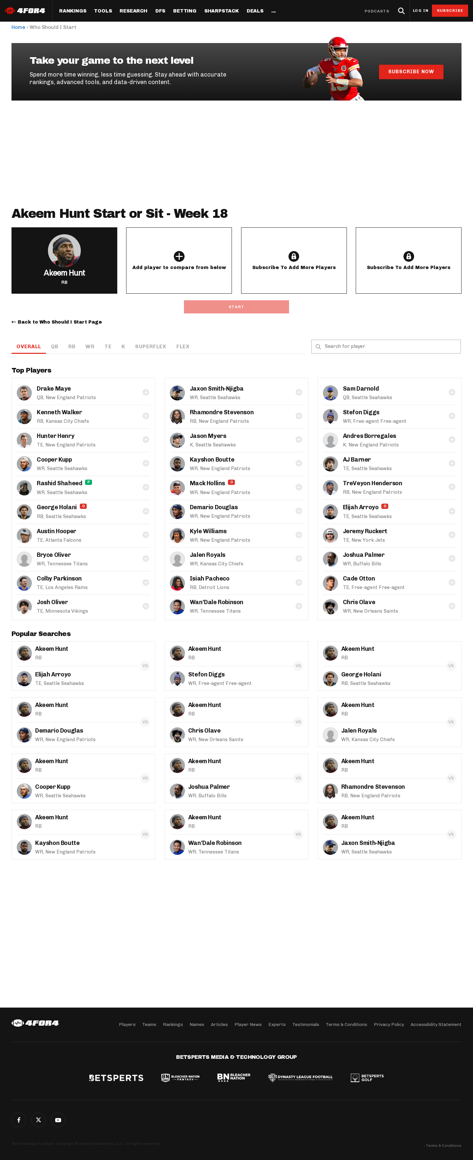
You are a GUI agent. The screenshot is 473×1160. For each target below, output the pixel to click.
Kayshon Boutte (212, 459)
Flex (183, 346)
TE (108, 346)
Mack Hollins (207, 483)
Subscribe (450, 10)
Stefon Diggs (361, 412)
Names (197, 1024)
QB (54, 346)
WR (90, 346)
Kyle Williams (208, 531)
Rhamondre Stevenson (222, 412)
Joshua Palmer (364, 554)
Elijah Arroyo (361, 507)
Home (18, 27)
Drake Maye (54, 388)
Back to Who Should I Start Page (60, 322)
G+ (58, 1120)
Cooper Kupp (54, 459)
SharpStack (221, 11)
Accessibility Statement (436, 1024)
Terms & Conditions (346, 1024)
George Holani (57, 507)
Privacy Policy (389, 1024)
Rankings (72, 11)
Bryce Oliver (54, 554)
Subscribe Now (411, 72)
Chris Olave (359, 602)
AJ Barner (357, 459)
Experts (277, 1024)
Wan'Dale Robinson (216, 602)
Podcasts (377, 11)
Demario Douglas (214, 507)
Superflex (151, 346)
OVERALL (28, 346)
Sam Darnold (361, 388)
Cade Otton (359, 578)
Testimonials (305, 1024)
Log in (421, 11)
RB (72, 346)
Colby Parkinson (59, 578)
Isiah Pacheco (210, 578)
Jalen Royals (207, 554)
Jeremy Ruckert (365, 531)
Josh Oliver (52, 602)
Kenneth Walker (59, 412)
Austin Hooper (56, 531)
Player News (248, 1024)
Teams (149, 1024)
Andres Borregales (369, 436)
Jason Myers (208, 436)
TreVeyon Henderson (372, 483)
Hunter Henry (55, 436)
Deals (255, 11)
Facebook (19, 1120)
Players (127, 1024)
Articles (219, 1024)
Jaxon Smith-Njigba (217, 388)
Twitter (38, 1120)
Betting (184, 11)
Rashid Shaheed (59, 483)
